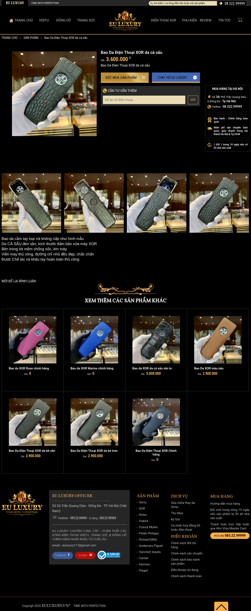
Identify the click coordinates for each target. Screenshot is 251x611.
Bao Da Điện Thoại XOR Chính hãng (156, 452)
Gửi (192, 100)
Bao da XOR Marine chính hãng (92, 368)
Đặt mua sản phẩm (126, 77)
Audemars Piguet (151, 546)
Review (206, 20)
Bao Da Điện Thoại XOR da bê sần (32, 451)
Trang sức (86, 20)
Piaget (143, 570)
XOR (142, 508)
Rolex (143, 515)
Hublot (143, 521)
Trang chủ (10, 37)
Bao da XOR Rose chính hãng (29, 368)
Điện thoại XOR (163, 20)
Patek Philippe (149, 533)
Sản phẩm (31, 37)
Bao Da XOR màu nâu (209, 368)
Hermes (144, 564)
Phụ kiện (189, 20)
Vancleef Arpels (150, 552)
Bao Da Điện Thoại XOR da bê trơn (94, 451)
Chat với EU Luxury (177, 78)
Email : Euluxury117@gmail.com (74, 545)
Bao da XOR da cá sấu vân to (152, 368)
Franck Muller (148, 527)
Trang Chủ (24, 20)
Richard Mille (148, 539)
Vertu (142, 502)
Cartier (143, 558)
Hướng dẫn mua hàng (225, 503)
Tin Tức (224, 20)
